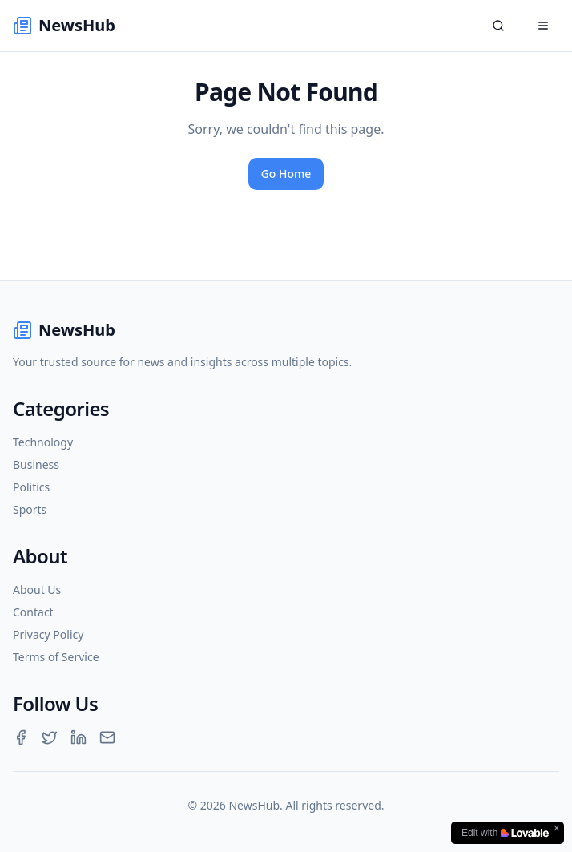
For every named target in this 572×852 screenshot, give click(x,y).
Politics (31, 487)
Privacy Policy (48, 634)
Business (36, 464)
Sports (29, 509)
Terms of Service (56, 656)
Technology (43, 442)
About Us (37, 589)
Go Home (286, 173)
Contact (33, 612)
